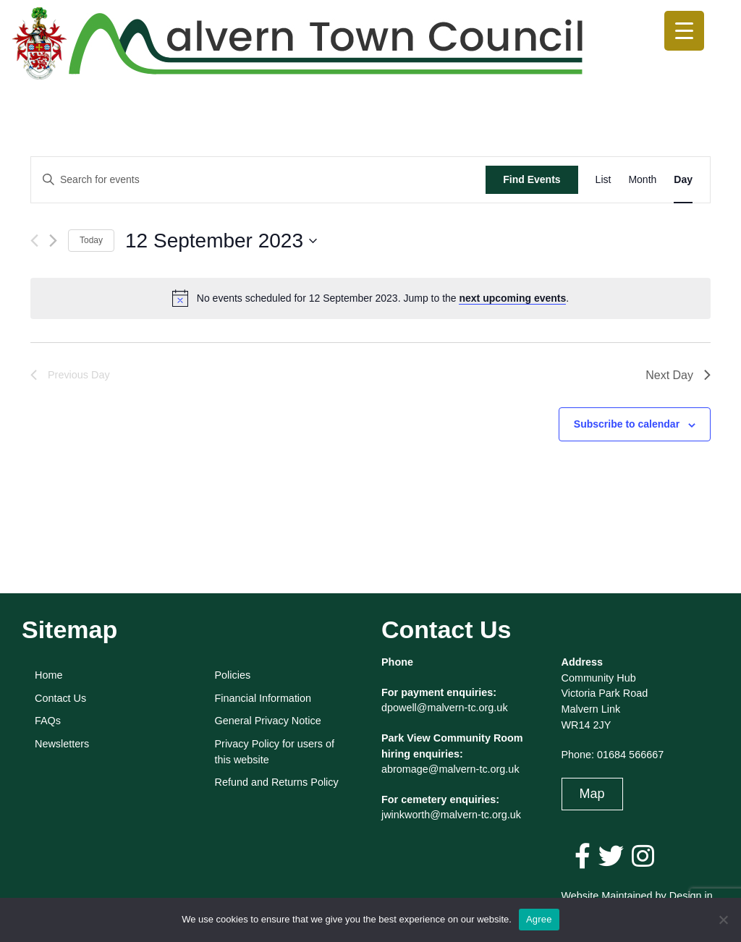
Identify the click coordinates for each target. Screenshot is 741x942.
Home (48, 675)
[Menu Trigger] (684, 31)
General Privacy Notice (268, 720)
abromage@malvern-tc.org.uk (450, 769)
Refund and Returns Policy (277, 782)
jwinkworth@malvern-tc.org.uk (451, 814)
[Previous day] (34, 240)
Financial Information (263, 698)
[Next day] (53, 240)
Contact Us (60, 698)
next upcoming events (512, 298)
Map (592, 793)
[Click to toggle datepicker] (221, 240)
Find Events (531, 179)
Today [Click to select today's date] (91, 240)
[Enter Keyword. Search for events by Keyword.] (258, 180)
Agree (539, 919)
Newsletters (62, 744)
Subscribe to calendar (626, 424)
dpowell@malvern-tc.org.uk (444, 707)
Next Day (678, 375)
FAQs (48, 720)
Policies (233, 675)
